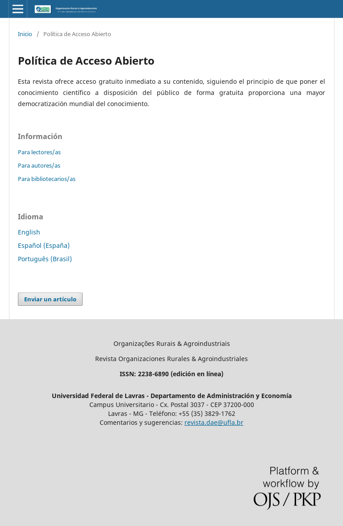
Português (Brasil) (45, 259)
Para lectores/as (39, 152)
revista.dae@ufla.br (213, 422)
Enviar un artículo (50, 299)
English (29, 232)
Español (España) (44, 245)
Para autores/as (39, 165)
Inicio (25, 34)
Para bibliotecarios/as (46, 179)
